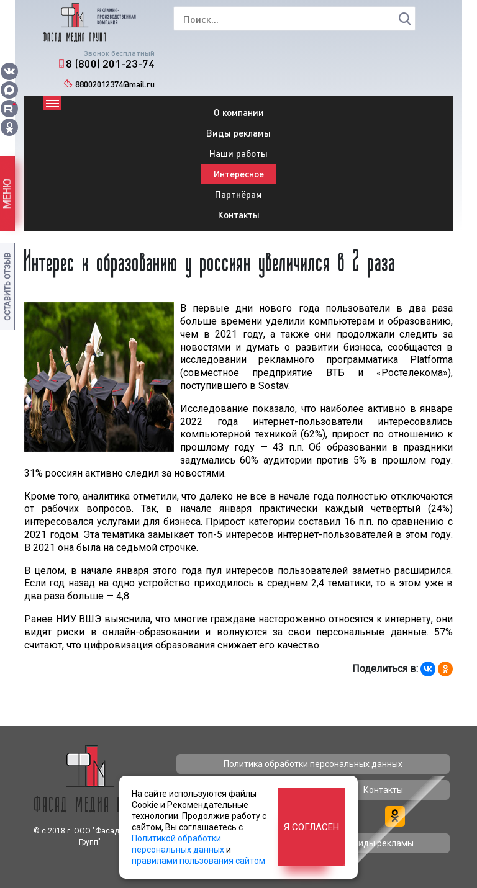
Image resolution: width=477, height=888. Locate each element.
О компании (239, 112)
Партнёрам (238, 194)
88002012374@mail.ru (115, 84)
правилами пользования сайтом (198, 861)
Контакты (239, 214)
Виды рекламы (238, 132)
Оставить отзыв (7, 287)
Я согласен (311, 827)
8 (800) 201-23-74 (110, 63)
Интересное (239, 173)
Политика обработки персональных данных (313, 764)
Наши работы (238, 153)
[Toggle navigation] (52, 103)
